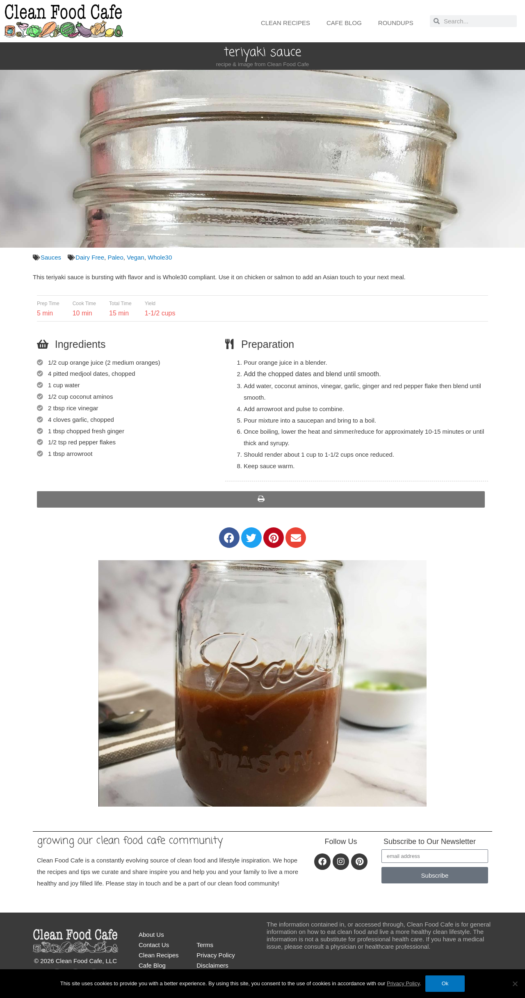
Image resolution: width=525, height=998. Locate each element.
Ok (445, 983)
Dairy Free (89, 257)
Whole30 (160, 257)
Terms (204, 944)
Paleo (115, 257)
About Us (151, 934)
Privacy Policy (215, 955)
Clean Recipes (285, 22)
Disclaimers (212, 965)
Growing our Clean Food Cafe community (130, 841)
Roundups (395, 22)
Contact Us (154, 944)
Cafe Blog (344, 22)
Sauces (51, 257)
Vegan (135, 257)
